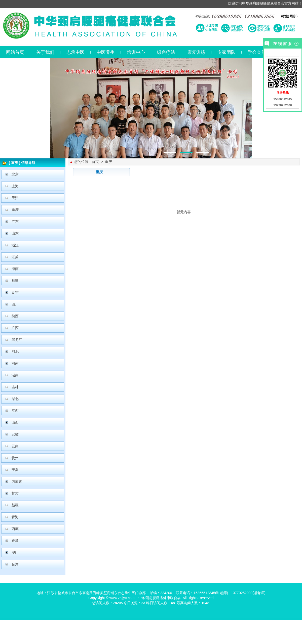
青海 (15, 517)
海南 (15, 269)
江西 (15, 411)
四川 (15, 304)
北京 (15, 174)
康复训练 (196, 52)
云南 (15, 446)
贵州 (15, 458)
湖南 (15, 375)
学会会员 (257, 52)
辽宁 (15, 292)
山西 (15, 422)
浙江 (15, 245)
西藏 (15, 529)
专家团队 (226, 52)
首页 (95, 162)
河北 (15, 351)
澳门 (15, 552)
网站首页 (15, 52)
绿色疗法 (166, 52)
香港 (15, 541)
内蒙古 (17, 481)
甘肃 (15, 493)
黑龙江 (17, 340)
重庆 (15, 210)
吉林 (15, 387)
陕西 (15, 316)
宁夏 (15, 470)
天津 (15, 198)
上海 (15, 186)
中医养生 (106, 52)
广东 (15, 221)
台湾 (15, 564)
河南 (15, 363)
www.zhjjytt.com (122, 598)
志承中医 (75, 52)
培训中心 (136, 52)
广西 (15, 328)
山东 (15, 233)
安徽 (15, 434)
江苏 (15, 257)
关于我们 (45, 52)
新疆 (15, 505)
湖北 (15, 399)
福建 (15, 281)
